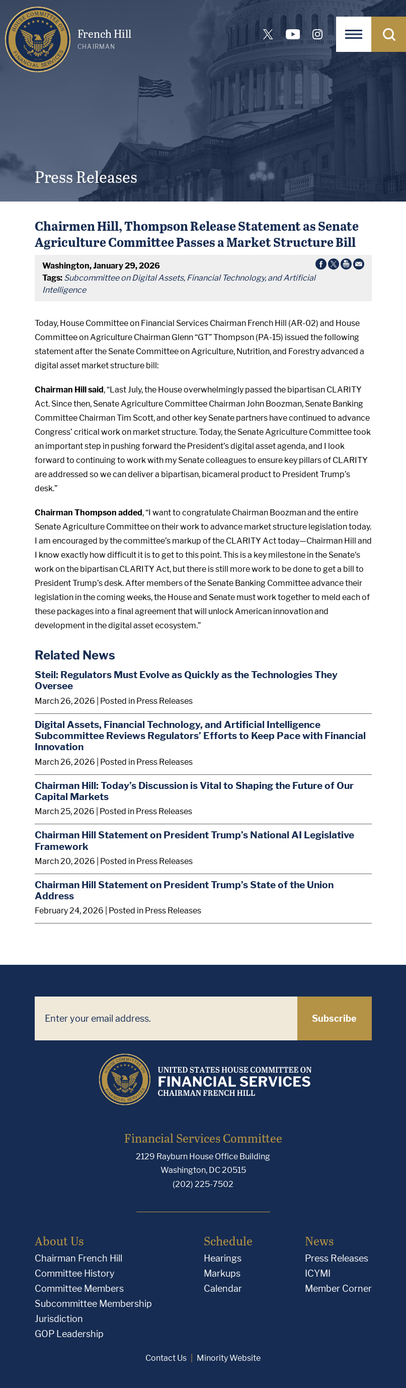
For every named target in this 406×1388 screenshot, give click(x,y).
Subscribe (334, 1018)
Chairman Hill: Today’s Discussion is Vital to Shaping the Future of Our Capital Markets (194, 791)
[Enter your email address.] (166, 1018)
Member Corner (338, 1288)
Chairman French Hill (78, 1258)
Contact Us (166, 1358)
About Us (59, 1240)
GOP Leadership (69, 1334)
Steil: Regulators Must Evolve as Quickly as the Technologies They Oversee (186, 680)
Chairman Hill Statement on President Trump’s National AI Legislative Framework (194, 840)
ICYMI (318, 1273)
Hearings (222, 1258)
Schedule (228, 1240)
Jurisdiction (59, 1318)
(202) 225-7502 (203, 1184)
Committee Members (79, 1288)
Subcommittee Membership (93, 1303)
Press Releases (336, 1258)
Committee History (75, 1273)
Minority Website (229, 1358)
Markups (222, 1273)
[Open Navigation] (353, 34)
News (319, 1240)
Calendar (223, 1288)
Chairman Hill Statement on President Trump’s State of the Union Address (184, 890)
